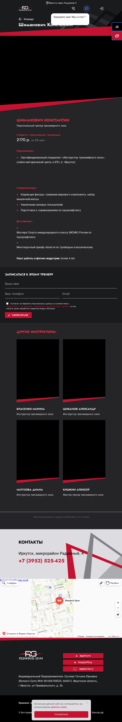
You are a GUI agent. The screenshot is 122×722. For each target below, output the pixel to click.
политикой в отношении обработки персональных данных (38, 306)
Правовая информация (31, 702)
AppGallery (83, 669)
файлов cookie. (59, 707)
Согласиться (61, 714)
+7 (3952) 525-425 (41, 560)
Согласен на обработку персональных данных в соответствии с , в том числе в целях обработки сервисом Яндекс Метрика (41, 306)
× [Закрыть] (87, 702)
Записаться (18, 315)
